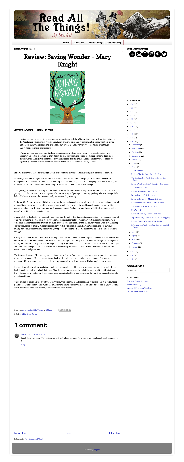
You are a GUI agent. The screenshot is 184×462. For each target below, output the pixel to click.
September (136, 156)
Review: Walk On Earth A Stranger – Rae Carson (150, 184)
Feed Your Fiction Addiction (137, 281)
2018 (131, 134)
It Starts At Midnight (135, 284)
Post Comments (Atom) (34, 439)
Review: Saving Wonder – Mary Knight (146, 221)
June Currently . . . (138, 170)
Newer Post (20, 433)
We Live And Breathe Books (138, 291)
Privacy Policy (114, 42)
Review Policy (96, 42)
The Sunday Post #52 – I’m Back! (144, 206)
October (135, 152)
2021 (131, 123)
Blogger (96, 450)
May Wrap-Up (136, 210)
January (135, 247)
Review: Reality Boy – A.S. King (144, 191)
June (134, 167)
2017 (131, 138)
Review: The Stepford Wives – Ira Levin (146, 174)
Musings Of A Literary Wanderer (139, 288)
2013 (131, 259)
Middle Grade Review (28, 314)
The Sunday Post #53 (139, 188)
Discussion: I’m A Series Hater (143, 195)
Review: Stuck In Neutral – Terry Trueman (147, 203)
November (136, 148)
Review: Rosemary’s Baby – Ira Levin (146, 214)
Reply (23, 344)
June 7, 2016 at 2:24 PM (36, 334)
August (135, 160)
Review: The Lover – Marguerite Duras (146, 199)
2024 (131, 112)
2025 (131, 108)
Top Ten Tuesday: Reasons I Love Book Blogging (150, 217)
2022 (131, 119)
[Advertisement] (67, 408)
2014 (131, 255)
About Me (79, 42)
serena (23, 334)
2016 (131, 141)
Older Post (115, 433)
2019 (131, 130)
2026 (131, 104)
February (135, 243)
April (134, 236)
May (134, 232)
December (136, 145)
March (134, 239)
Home (66, 42)
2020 (131, 126)
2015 (131, 251)
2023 (131, 115)
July (134, 163)
